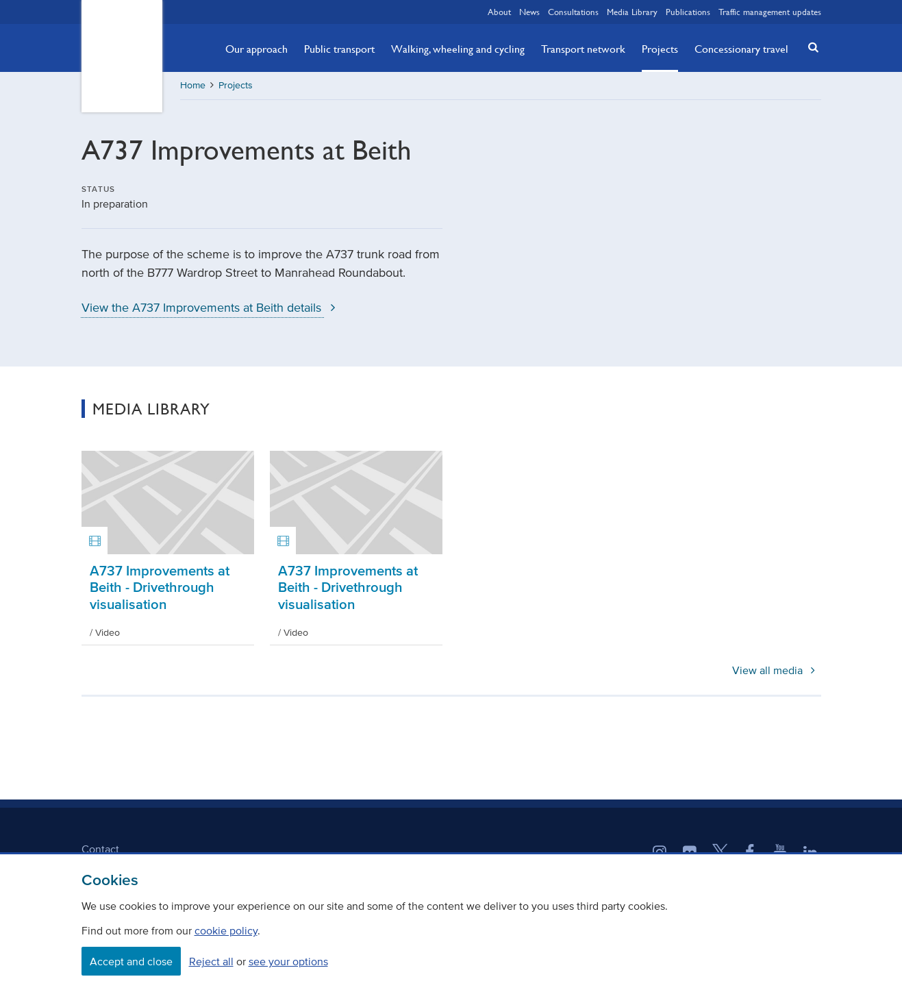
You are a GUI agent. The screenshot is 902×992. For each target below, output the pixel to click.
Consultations (573, 11)
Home (192, 85)
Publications (688, 11)
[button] (808, 47)
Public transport (339, 48)
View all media (776, 670)
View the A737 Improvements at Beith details (212, 307)
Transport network (583, 48)
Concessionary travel (741, 48)
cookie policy (226, 930)
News (529, 11)
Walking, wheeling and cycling (458, 48)
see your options (288, 961)
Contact (100, 849)
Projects (660, 48)
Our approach (256, 48)
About (499, 11)
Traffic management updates (769, 11)
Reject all (211, 961)
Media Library (632, 11)
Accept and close (131, 961)
